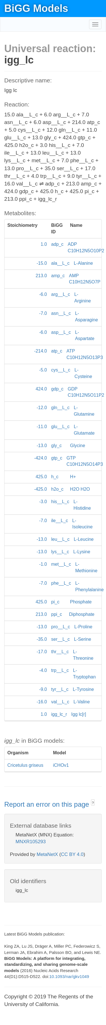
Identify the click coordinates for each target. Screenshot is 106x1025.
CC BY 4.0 (72, 854)
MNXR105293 (31, 841)
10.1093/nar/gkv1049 (69, 976)
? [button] (93, 803)
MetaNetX (47, 854)
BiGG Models (36, 8)
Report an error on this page (47, 804)
